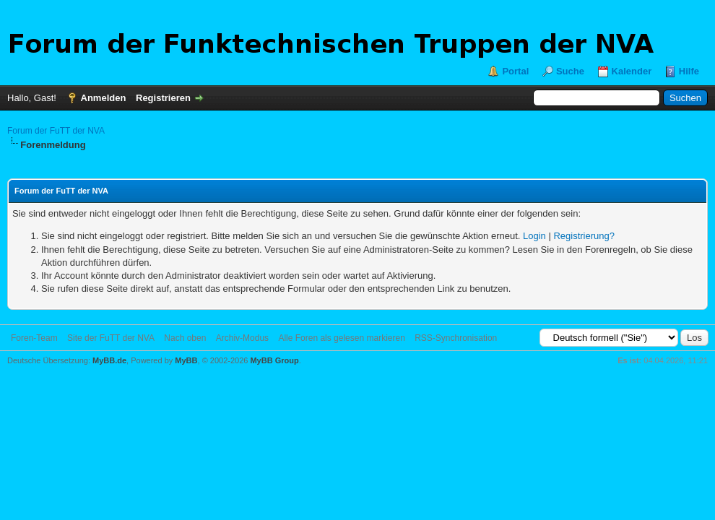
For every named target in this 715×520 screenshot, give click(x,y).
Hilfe (689, 71)
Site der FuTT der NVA (111, 338)
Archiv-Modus (242, 338)
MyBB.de (109, 360)
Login (534, 235)
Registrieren (163, 97)
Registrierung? (584, 235)
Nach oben (185, 338)
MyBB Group (274, 360)
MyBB (186, 360)
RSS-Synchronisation (456, 338)
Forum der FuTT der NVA (56, 131)
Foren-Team (34, 338)
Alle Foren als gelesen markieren (341, 338)
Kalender (632, 71)
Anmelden (103, 97)
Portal (515, 71)
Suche (570, 71)
